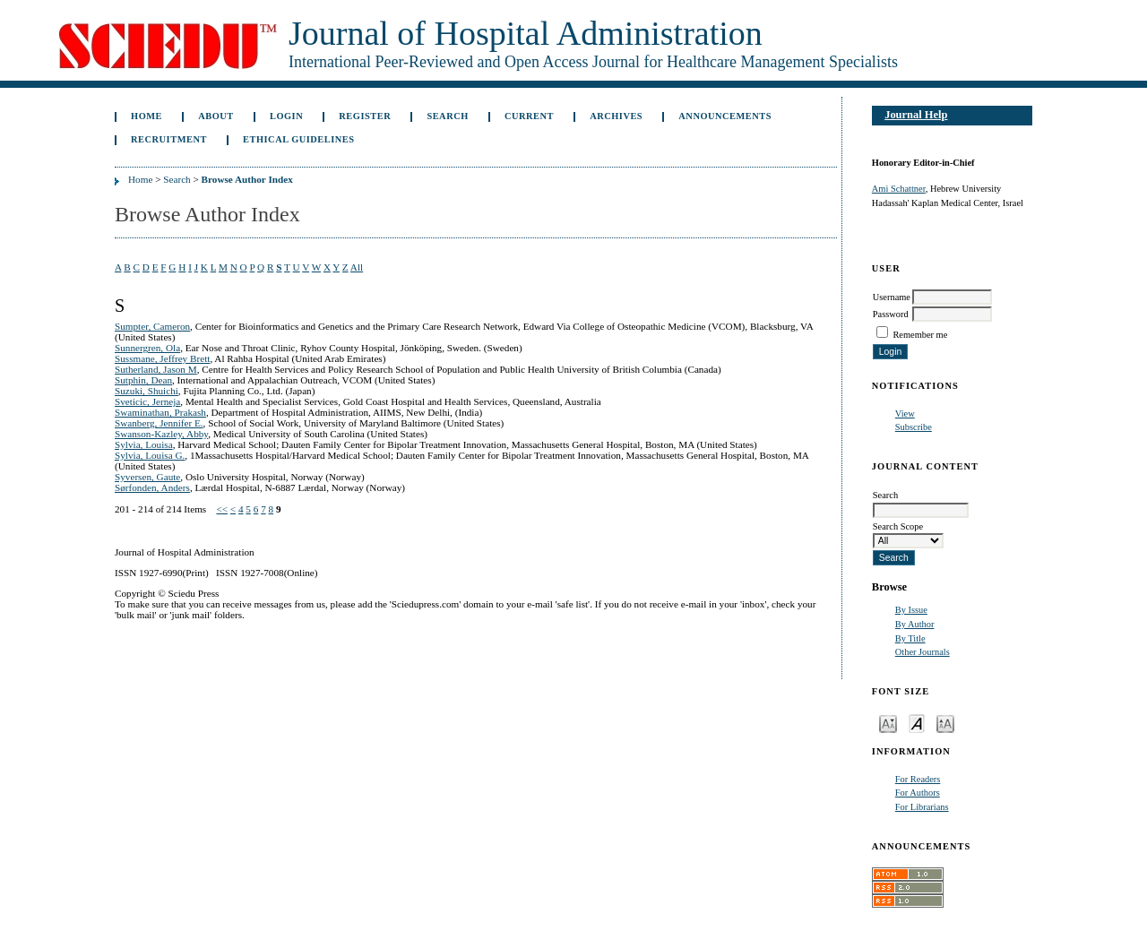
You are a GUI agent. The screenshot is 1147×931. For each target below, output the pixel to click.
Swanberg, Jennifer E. (159, 423)
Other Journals (922, 652)
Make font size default (917, 722)
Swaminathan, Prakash (160, 412)
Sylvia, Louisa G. (150, 455)
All (356, 267)
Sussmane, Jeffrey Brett (162, 358)
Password (891, 314)
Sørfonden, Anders (152, 487)
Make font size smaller (888, 722)
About (216, 116)
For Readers (918, 779)
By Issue (911, 610)
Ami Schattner (899, 189)
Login (286, 116)
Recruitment (169, 139)
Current (529, 116)
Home (146, 116)
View (905, 413)
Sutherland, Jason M (156, 369)
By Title (910, 638)
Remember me (920, 335)
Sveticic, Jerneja (147, 401)
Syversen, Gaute (147, 476)
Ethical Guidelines (299, 139)
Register (365, 116)
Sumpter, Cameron (152, 326)
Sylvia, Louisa (144, 444)
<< (222, 509)
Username (891, 297)
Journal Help (915, 114)
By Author (915, 624)
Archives (616, 116)
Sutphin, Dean (143, 380)
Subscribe (913, 427)
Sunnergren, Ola (147, 347)
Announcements (725, 116)
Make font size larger (945, 722)
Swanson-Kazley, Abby (161, 433)
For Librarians (922, 807)
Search (447, 116)
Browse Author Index (247, 179)
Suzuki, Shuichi (146, 390)
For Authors (917, 792)
